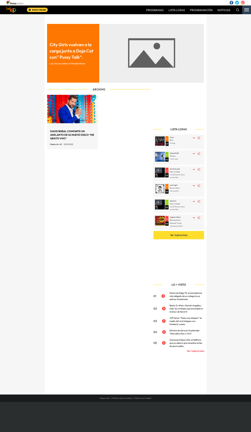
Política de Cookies (142, 398)
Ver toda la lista (178, 235)
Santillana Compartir (136, 410)
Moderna (103, 420)
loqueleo (159, 420)
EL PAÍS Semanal (155, 415)
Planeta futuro (167, 415)
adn (170, 410)
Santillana (119, 410)
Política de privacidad (122, 398)
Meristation (174, 420)
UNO (111, 415)
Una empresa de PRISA (62, 412)
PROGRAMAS (155, 10)
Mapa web (105, 398)
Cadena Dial (144, 415)
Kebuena (178, 415)
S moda (145, 420)
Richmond (87, 420)
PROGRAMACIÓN (201, 10)
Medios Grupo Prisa (62, 420)
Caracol (181, 410)
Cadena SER (149, 410)
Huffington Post (93, 415)
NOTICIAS (224, 10)
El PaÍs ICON (132, 420)
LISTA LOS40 (177, 10)
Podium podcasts (118, 420)
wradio (120, 415)
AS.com (159, 410)
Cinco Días (132, 415)
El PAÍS (89, 410)
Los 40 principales (105, 410)
